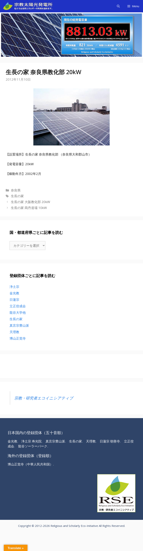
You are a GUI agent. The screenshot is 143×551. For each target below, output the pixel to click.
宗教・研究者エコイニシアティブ (43, 398)
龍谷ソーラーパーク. (33, 446)
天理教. (91, 441)
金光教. (13, 441)
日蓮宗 (14, 299)
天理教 (14, 332)
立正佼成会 (18, 306)
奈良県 (16, 190)
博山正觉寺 (18, 338)
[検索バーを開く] (118, 6)
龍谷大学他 (18, 312)
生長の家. (76, 441)
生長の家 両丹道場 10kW (29, 208)
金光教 (14, 293)
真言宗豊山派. (56, 441)
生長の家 (17, 196)
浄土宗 (14, 286)
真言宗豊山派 (19, 325)
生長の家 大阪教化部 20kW (30, 202)
